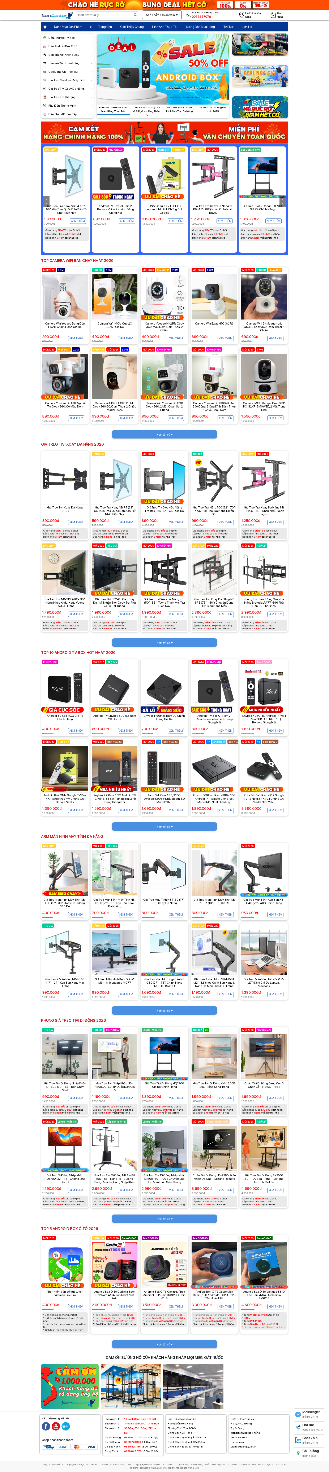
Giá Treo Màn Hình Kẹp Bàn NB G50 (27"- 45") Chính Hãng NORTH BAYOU (164, 983)
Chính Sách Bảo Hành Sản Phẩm (186, 1442)
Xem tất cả (165, 434)
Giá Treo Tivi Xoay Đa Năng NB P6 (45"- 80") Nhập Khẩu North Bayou (262, 209)
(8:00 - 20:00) (131, 1446)
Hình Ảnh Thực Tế (164, 27)
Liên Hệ (247, 27)
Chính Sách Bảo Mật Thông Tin (185, 1446)
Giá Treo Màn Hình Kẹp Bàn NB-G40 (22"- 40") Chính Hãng (264, 901)
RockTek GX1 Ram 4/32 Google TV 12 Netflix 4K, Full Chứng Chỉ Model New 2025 (264, 799)
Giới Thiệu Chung (132, 27)
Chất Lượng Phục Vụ (242, 1419)
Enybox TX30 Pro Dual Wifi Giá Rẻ (66, 207)
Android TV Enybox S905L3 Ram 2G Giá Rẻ (114, 717)
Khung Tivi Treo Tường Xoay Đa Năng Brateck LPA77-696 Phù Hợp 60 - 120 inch (264, 603)
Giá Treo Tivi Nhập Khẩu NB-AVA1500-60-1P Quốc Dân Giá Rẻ (115, 1087)
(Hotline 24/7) (131, 1437)
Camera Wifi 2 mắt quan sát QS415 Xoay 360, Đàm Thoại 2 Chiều (264, 327)
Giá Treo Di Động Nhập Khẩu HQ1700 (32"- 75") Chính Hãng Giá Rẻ (64, 1179)
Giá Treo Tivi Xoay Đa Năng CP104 (65, 509)
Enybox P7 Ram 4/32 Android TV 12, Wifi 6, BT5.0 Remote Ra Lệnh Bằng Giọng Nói (114, 799)
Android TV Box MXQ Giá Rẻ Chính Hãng (65, 717)
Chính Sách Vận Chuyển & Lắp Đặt (187, 1437)
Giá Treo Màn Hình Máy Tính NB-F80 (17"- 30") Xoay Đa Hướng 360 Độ (65, 903)
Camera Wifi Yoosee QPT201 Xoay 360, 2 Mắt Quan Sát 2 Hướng (164, 406)
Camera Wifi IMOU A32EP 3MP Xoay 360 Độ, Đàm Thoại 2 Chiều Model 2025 (114, 406)
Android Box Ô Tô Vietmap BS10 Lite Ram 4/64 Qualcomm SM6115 (264, 1295)
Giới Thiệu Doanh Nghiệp (182, 1419)
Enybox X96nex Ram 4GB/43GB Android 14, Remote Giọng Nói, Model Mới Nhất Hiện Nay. (214, 799)
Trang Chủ (105, 27)
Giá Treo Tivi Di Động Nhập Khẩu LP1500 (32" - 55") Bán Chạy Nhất (65, 1087)
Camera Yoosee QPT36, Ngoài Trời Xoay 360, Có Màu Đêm (65, 404)
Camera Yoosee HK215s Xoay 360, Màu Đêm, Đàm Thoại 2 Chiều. (164, 327)
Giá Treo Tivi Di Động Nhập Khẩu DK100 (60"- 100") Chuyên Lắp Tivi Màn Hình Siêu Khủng (164, 1179)
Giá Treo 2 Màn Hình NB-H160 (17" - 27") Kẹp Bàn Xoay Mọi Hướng (65, 983)
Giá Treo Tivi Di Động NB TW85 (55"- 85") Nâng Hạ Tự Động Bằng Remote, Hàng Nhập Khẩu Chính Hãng (114, 1180)
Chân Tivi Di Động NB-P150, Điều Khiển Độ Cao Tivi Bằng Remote (214, 1177)
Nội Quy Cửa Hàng (241, 1423)
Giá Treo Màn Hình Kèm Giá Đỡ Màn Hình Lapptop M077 (114, 981)
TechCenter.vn (239, 1437)
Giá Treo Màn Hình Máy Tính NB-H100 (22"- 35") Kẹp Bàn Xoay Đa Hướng (114, 903)
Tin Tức (228, 27)
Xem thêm (78, 220)
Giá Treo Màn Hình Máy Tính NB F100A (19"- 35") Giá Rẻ (214, 901)
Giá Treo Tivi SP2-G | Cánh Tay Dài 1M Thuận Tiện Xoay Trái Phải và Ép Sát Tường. (114, 603)
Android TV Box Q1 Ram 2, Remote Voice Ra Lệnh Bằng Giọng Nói (164, 209)
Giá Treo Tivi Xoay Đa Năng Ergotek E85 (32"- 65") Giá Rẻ (164, 509)
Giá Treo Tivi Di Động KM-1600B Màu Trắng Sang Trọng (214, 1085)
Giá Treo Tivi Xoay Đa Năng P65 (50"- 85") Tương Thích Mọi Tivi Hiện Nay (164, 603)
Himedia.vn (237, 1442)
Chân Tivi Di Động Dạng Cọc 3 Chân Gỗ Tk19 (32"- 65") (264, 1085)
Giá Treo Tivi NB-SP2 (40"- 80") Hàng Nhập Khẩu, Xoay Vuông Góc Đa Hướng (65, 603)
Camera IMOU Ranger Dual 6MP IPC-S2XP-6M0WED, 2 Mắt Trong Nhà (264, 406)
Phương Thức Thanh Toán (182, 1428)
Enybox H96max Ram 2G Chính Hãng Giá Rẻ (164, 717)
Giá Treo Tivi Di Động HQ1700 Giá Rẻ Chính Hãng (164, 1085)
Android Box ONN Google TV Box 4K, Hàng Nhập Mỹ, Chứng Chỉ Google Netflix (64, 799)
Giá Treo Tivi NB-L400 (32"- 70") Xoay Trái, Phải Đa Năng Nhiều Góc (214, 511)
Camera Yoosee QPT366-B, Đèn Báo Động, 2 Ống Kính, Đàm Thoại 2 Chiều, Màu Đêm (214, 406)
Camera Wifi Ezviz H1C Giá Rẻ (214, 323)
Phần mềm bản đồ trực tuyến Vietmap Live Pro (65, 1293)
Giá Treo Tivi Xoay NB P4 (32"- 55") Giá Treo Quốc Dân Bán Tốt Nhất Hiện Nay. (115, 209)
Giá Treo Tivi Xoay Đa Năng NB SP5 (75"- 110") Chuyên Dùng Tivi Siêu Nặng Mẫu (214, 603)
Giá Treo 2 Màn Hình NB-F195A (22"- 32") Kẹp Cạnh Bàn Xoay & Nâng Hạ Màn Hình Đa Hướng (214, 983)
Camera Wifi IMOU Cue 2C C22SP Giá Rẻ (115, 325)
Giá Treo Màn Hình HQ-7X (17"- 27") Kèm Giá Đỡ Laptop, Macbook (264, 983)
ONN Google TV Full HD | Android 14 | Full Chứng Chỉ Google (213, 209)
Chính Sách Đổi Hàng (180, 1432)
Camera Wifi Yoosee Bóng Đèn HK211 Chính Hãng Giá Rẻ (65, 325)
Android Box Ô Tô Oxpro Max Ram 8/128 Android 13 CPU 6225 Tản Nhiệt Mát (214, 1295)
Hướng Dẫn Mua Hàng (200, 27)
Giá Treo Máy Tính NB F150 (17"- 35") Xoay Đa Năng (164, 901)
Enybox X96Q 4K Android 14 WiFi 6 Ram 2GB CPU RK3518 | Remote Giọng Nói (264, 719)
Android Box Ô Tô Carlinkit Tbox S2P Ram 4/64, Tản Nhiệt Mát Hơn (114, 1295)
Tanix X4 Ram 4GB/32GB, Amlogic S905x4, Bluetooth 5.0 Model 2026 (164, 799)
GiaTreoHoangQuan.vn (243, 1446)
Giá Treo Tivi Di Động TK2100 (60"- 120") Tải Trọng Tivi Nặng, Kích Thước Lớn (264, 1179)
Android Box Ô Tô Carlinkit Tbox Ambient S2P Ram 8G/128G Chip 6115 (164, 1295)
